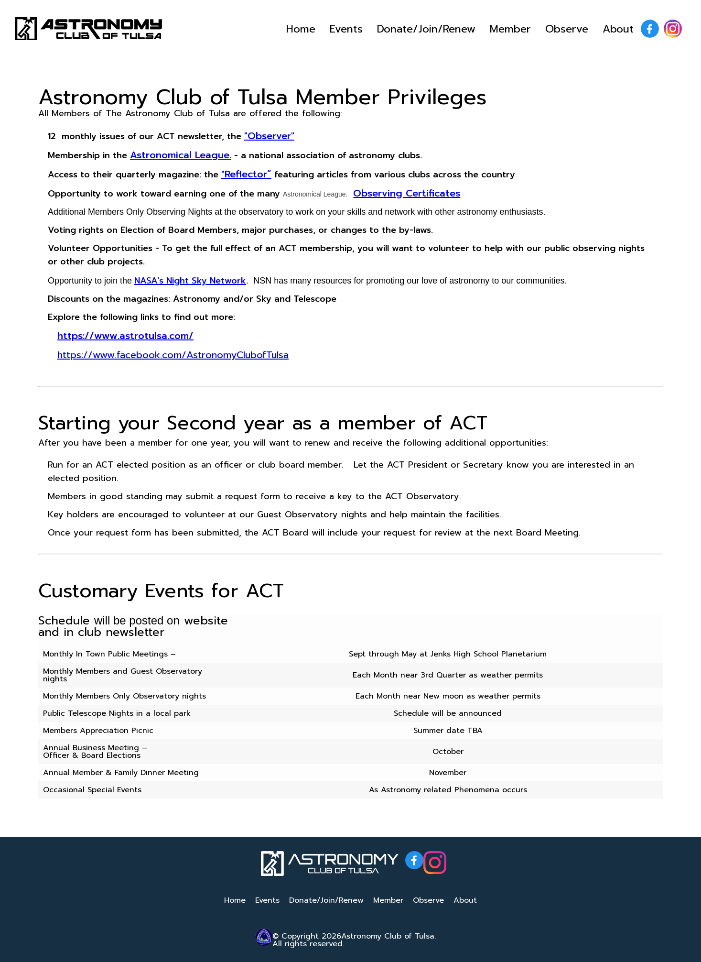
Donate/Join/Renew (426, 29)
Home (300, 29)
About (618, 29)
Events (346, 29)
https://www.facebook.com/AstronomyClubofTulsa (173, 355)
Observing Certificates (406, 193)
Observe (566, 29)
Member (510, 29)
